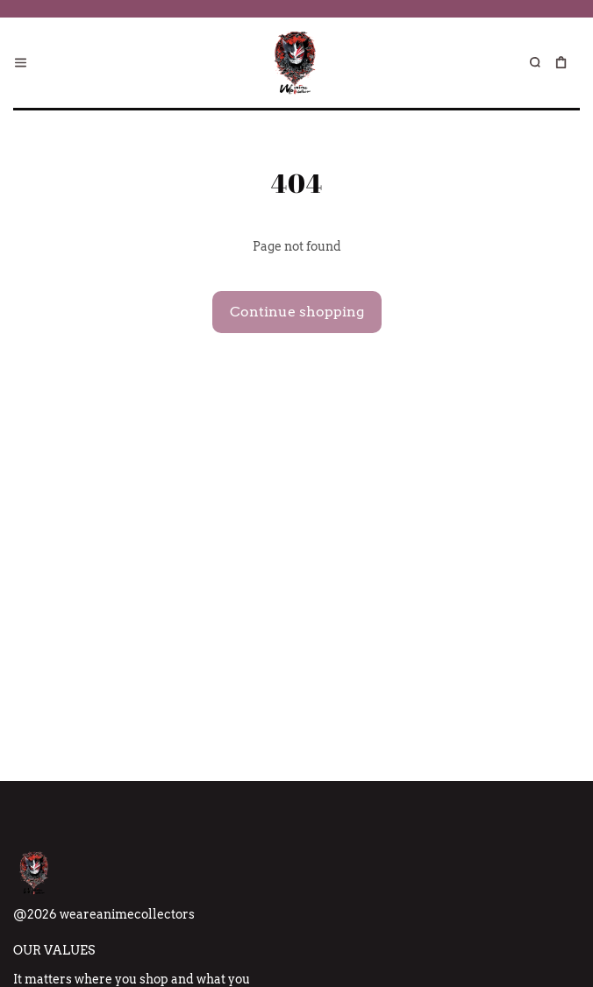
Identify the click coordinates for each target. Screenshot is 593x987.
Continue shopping (297, 311)
